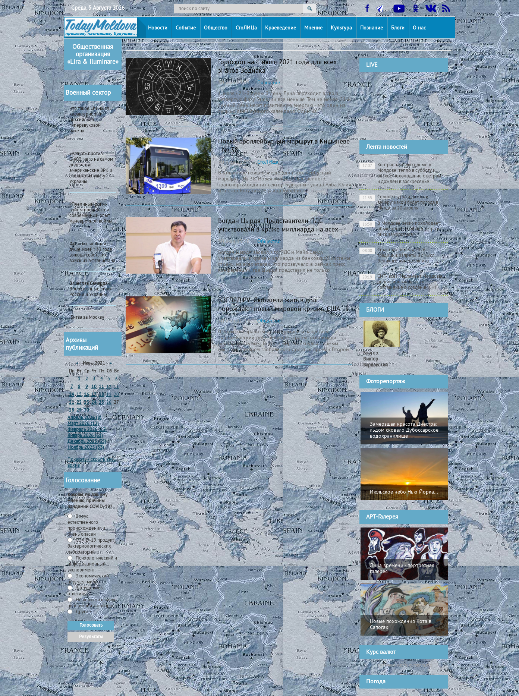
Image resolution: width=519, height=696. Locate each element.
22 (79, 403)
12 (108, 387)
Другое (83, 612)
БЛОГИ (375, 310)
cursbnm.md (420, 665)
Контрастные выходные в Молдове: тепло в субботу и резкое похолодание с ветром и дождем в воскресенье (400, 173)
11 (101, 387)
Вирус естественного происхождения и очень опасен (86, 526)
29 (79, 410)
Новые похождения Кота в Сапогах (400, 624)
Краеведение (280, 28)
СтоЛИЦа (246, 28)
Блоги (398, 28)
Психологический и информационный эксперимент (92, 564)
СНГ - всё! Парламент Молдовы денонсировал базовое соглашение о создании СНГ (400, 282)
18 (101, 395)
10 (94, 387)
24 (94, 403)
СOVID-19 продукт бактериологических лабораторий (90, 546)
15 (79, 395)
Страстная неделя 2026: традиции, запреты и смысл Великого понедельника (397, 255)
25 (101, 403)
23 (86, 403)
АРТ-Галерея (382, 517)
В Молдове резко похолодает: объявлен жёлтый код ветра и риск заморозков (400, 229)
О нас (419, 28)
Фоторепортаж (385, 381)
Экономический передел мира (88, 579)
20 (116, 395)
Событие (186, 28)
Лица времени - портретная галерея (402, 569)
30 (86, 410)
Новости (157, 28)
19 (108, 395)
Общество (215, 28)
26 (108, 403)
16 (86, 395)
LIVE (372, 65)
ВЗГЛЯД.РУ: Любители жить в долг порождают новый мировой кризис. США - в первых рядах (283, 309)
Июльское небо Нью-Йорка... (404, 492)
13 (116, 387)
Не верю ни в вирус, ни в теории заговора (92, 603)
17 (94, 395)
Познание (371, 28)
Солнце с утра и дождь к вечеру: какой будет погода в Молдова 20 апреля (398, 202)
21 (71, 403)
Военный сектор (88, 93)
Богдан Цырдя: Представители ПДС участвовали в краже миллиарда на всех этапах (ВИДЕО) (278, 230)
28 (71, 410)
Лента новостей (386, 147)
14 (71, 395)
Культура (341, 28)
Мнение (313, 28)
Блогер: (375, 359)
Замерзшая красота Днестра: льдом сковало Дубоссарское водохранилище (404, 430)
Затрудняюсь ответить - (85, 591)
